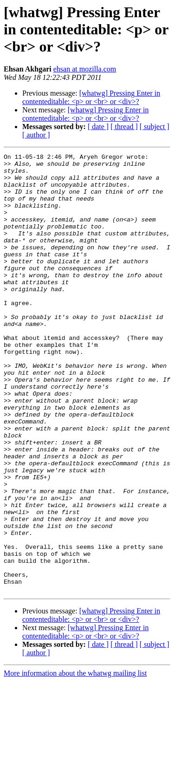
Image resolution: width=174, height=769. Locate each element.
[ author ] (36, 135)
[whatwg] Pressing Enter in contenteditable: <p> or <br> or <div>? (91, 97)
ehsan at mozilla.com (84, 69)
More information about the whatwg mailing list (75, 761)
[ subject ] (154, 126)
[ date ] (98, 126)
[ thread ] (124, 126)
